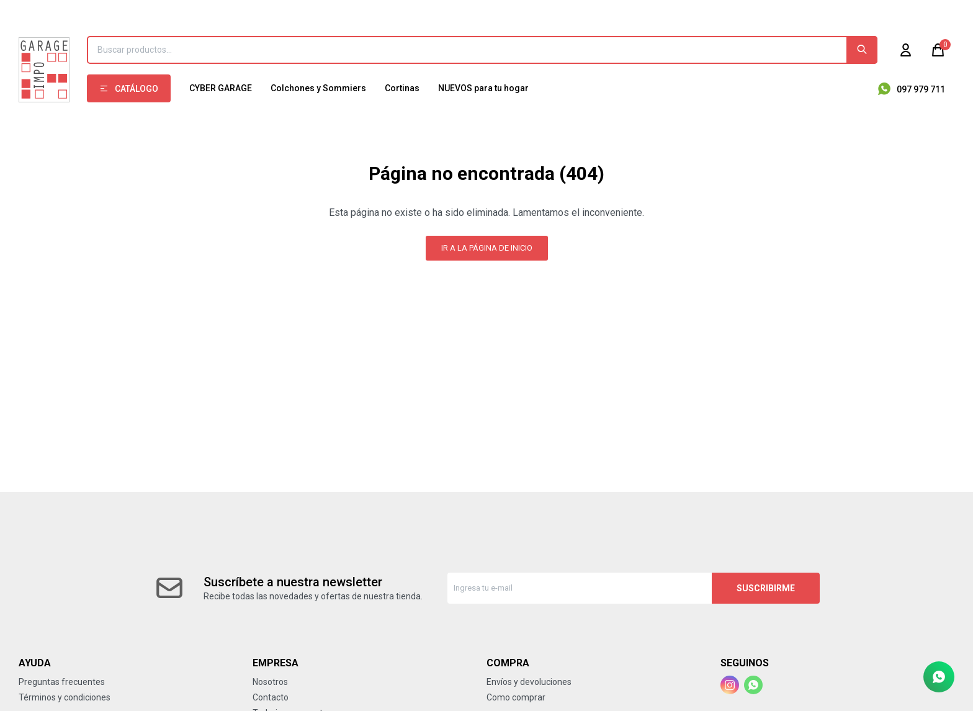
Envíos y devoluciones (529, 682)
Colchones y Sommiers (318, 88)
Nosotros (270, 682)
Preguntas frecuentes (62, 682)
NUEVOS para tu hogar (483, 88)
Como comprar (515, 697)
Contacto (271, 697)
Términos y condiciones (64, 697)
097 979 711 (921, 89)
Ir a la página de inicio (486, 248)
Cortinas (402, 88)
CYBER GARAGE (220, 88)
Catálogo (136, 89)
